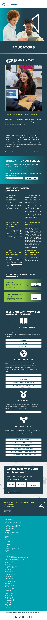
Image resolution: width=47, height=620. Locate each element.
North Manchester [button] (10, 592)
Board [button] (6, 539)
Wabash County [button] (9, 600)
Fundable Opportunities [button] (11, 532)
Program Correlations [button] (11, 528)
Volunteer (21, 484)
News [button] (6, 546)
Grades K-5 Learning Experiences (23, 442)
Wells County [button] (8, 602)
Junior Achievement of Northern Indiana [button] (16, 557)
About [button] (7, 536)
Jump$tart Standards (23, 375)
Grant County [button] (8, 573)
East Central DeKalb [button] (10, 567)
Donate (11, 484)
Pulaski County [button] (9, 593)
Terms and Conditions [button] (11, 612)
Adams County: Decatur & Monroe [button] (14, 559)
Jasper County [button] (9, 578)
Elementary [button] (8, 550)
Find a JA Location (10, 607)
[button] (16, 617)
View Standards (23, 412)
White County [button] (9, 604)
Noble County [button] (9, 590)
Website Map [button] (36, 612)
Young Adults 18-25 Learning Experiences (23, 454)
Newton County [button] (9, 588)
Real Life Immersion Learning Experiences (23, 451)
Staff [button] (6, 537)
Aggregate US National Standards (23, 382)
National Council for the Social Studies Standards (23, 378)
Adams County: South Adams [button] (13, 561)
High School (23, 343)
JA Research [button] (8, 541)
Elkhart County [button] (9, 569)
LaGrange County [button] (10, 581)
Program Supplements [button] (11, 526)
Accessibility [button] (29, 612)
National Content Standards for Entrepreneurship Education (23, 386)
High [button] (6, 553)
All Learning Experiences (23, 439)
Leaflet (31, 497)
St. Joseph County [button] (10, 595)
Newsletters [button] (8, 544)
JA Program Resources (36, 297)
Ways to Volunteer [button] (10, 521)
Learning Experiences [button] (12, 548)
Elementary (23, 340)
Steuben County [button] (9, 599)
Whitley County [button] (9, 606)
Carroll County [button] (9, 562)
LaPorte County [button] (9, 583)
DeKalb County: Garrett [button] (11, 566)
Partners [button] (7, 530)
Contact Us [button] (7, 510)
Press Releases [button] (9, 543)
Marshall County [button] (9, 585)
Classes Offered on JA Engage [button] (13, 522)
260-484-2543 (7, 511)
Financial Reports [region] (9, 534)
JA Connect (36, 284)
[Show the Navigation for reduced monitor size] (44, 4)
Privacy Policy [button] (21, 612)
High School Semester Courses (23, 448)
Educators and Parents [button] (12, 525)
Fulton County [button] (9, 571)
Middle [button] (6, 552)
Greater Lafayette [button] (10, 574)
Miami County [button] (8, 587)
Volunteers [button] (8, 519)
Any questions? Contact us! (14, 492)
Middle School (23, 346)
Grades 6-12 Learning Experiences (23, 445)
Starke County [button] (9, 597)
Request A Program (33, 484)
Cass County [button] (8, 564)
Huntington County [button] (10, 576)
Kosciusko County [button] (10, 580)
